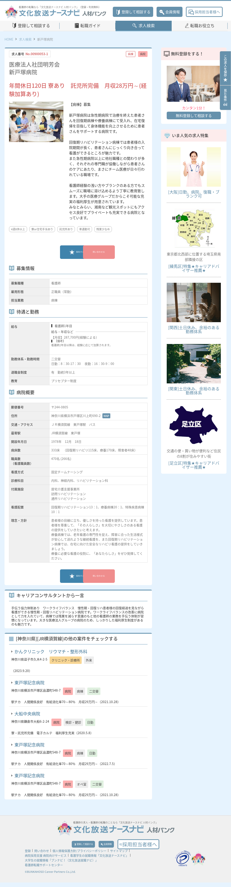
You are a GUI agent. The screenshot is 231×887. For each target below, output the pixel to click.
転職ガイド (90, 26)
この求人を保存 (225, 68)
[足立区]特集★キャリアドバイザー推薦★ (193, 465)
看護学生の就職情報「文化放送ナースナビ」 (99, 859)
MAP (106, 416)
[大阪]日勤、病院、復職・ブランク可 (193, 194)
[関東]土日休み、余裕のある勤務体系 (193, 391)
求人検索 (147, 26)
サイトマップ (119, 855)
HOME (9, 39)
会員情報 (169, 11)
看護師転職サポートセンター (44, 869)
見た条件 (225, 97)
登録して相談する (133, 11)
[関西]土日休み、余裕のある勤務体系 (193, 329)
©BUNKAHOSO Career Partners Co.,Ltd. (50, 876)
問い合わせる (109, 252)
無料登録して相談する (194, 115)
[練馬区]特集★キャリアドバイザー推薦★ (193, 268)
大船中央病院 (27, 714)
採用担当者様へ (204, 11)
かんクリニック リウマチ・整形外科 (50, 651)
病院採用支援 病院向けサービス (46, 859)
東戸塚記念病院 (29, 682)
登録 (28, 855)
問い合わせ (41, 855)
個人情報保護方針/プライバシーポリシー (79, 855)
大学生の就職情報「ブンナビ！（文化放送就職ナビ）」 (61, 864)
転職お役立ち (202, 26)
